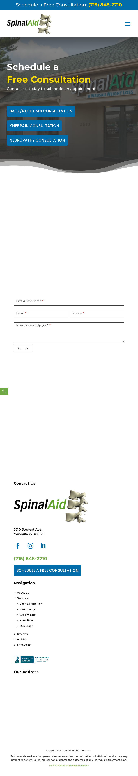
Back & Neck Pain (31, 603)
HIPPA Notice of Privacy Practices (69, 765)
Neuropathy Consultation (37, 140)
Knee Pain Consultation (34, 125)
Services (22, 598)
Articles (22, 639)
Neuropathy (27, 609)
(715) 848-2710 (30, 558)
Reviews (22, 634)
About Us (23, 592)
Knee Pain (26, 620)
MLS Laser (26, 626)
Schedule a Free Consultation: (69, 5)
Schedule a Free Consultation (48, 570)
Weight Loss (28, 614)
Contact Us (24, 645)
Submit (23, 348)
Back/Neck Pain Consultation (41, 111)
